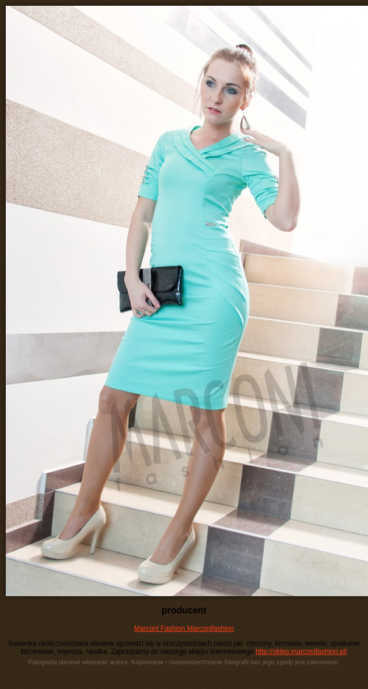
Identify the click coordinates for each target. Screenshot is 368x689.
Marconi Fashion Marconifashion (184, 628)
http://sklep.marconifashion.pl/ (301, 651)
